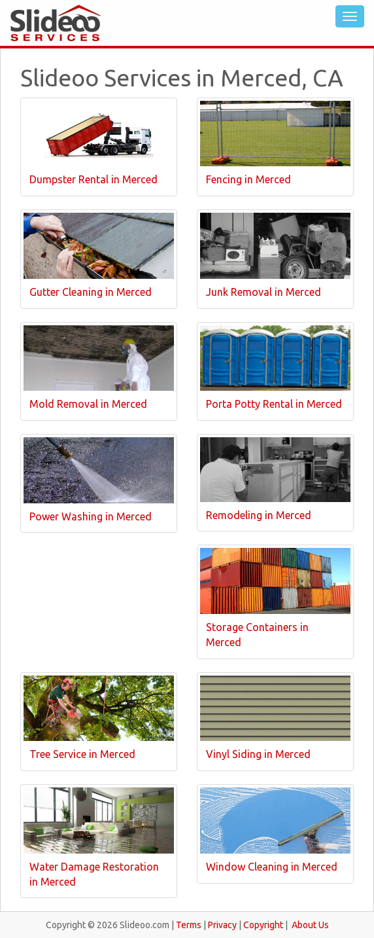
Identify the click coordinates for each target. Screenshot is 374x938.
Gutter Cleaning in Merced (90, 292)
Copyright (263, 925)
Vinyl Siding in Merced (258, 754)
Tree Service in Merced (82, 754)
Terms (188, 925)
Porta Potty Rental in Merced (274, 404)
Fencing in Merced (248, 179)
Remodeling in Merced (258, 515)
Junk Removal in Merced (263, 292)
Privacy (222, 925)
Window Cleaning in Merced (271, 867)
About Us (310, 925)
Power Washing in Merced (90, 516)
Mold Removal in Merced (88, 404)
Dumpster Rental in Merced (93, 179)
